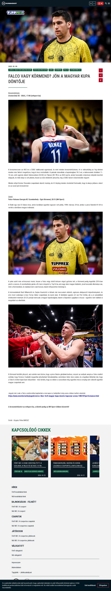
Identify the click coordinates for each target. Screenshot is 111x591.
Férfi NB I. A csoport (19, 507)
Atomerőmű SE (75, 70)
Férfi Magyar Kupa (40, 70)
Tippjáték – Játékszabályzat (22, 572)
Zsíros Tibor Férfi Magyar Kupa (20, 70)
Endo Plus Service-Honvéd (33, 471)
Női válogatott (17, 555)
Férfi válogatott (17, 551)
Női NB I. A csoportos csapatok (23, 526)
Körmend (58, 70)
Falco (66, 70)
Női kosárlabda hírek (19, 496)
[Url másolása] (101, 70)
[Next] (103, 456)
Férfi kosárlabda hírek (19, 492)
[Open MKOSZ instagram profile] (101, 75)
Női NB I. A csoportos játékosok (23, 540)
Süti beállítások (90, 586)
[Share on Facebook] (101, 80)
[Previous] (8, 456)
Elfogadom (103, 586)
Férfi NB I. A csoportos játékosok (23, 536)
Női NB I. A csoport (18, 511)
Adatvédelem (16, 567)
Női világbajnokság (61, 471)
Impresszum (16, 562)
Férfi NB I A (18, 471)
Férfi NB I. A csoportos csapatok (23, 521)
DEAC (51, 70)
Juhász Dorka (98, 471)
